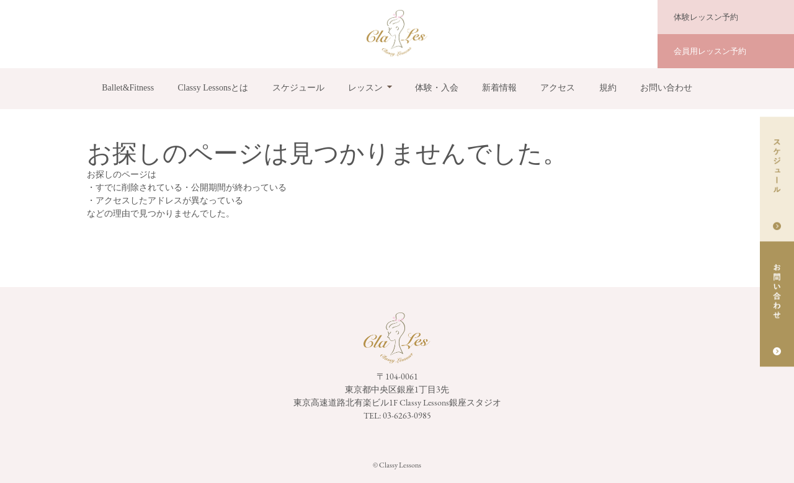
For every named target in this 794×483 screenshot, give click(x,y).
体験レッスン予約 (706, 17)
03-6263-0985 (407, 415)
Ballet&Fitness (128, 87)
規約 (608, 87)
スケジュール (298, 87)
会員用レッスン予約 (710, 51)
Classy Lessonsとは (212, 87)
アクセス (557, 87)
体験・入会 (436, 87)
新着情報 (499, 87)
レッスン (365, 87)
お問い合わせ (666, 87)
